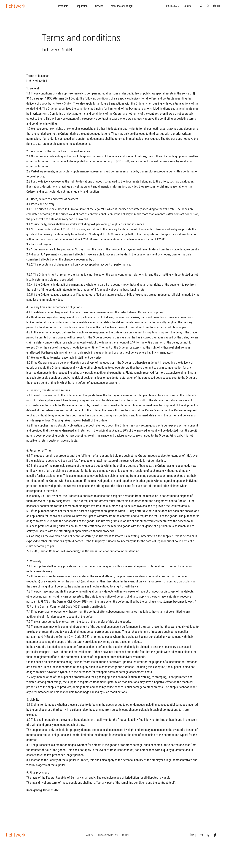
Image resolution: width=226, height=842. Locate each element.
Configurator (173, 6)
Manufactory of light (122, 6)
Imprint (125, 835)
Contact (188, 6)
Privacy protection (108, 835)
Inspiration (82, 6)
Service (99, 6)
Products (63, 6)
